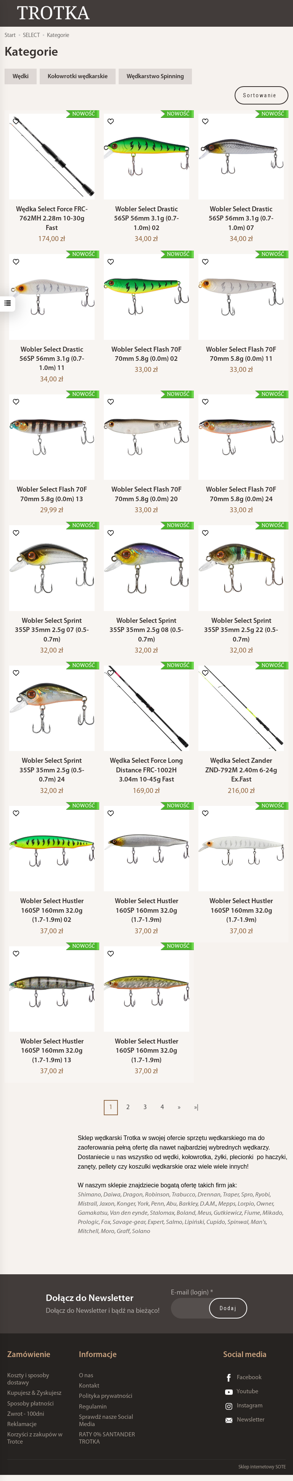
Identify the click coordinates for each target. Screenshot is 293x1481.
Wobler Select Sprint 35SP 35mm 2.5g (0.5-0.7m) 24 (51, 775)
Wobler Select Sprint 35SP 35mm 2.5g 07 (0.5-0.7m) (52, 634)
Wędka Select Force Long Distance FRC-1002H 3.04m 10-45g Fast (146, 775)
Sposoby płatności (30, 1410)
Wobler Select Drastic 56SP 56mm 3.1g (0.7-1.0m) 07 (241, 220)
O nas (86, 1382)
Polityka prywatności (105, 1403)
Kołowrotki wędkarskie (78, 77)
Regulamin (93, 1413)
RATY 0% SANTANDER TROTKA (107, 1445)
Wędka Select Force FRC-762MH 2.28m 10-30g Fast (52, 220)
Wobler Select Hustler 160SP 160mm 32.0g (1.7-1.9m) (146, 916)
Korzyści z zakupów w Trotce (35, 1445)
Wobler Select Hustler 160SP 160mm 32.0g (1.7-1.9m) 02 (52, 916)
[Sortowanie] (262, 95)
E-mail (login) (190, 1299)
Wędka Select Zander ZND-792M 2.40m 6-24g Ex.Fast (241, 775)
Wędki (21, 77)
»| (196, 1113)
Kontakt (89, 1392)
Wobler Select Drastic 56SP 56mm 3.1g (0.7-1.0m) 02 (146, 220)
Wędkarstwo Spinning (155, 77)
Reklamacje (22, 1431)
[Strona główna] (55, 13)
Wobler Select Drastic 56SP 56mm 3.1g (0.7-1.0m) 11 (51, 361)
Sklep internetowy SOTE (262, 1473)
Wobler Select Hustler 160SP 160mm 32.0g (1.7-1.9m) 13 (52, 1058)
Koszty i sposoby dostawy (28, 1386)
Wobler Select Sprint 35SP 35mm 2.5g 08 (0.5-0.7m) (146, 634)
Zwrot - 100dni (25, 1420)
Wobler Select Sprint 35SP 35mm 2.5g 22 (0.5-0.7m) (241, 634)
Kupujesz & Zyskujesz (34, 1400)
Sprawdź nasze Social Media (106, 1427)
